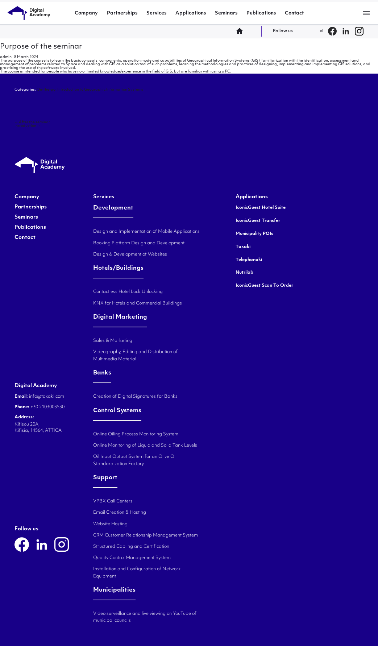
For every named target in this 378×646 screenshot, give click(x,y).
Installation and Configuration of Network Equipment (137, 572)
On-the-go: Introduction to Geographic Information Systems (90, 90)
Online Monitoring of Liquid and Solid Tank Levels (145, 445)
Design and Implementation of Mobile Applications (146, 231)
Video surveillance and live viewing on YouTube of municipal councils (144, 617)
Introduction (27, 126)
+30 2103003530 (47, 407)
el (321, 31)
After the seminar (32, 122)
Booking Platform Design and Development (138, 243)
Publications (261, 13)
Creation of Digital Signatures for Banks (135, 396)
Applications (190, 13)
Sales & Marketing (112, 341)
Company (86, 13)
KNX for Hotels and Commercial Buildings (137, 303)
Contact (294, 13)
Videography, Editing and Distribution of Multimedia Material (135, 355)
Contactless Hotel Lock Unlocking (128, 292)
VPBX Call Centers (113, 501)
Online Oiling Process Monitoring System (135, 434)
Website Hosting (110, 524)
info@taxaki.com (46, 396)
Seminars (226, 13)
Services (156, 13)
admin (6, 57)
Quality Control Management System (132, 558)
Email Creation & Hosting (119, 512)
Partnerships (122, 13)
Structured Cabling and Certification (131, 546)
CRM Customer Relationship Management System (145, 535)
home (242, 31)
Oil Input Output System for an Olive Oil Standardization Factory (134, 460)
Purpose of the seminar (41, 46)
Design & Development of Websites (130, 254)
